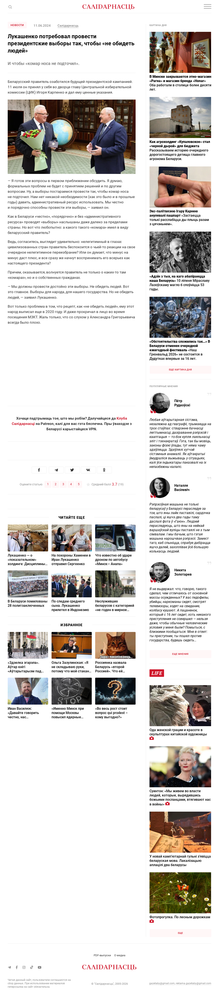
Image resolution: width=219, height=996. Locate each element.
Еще (180, 933)
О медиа (119, 955)
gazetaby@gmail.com (162, 983)
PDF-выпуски (102, 955)
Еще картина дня (180, 369)
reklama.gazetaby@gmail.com (193, 983)
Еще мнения (180, 654)
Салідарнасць (68, 26)
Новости (17, 25)
